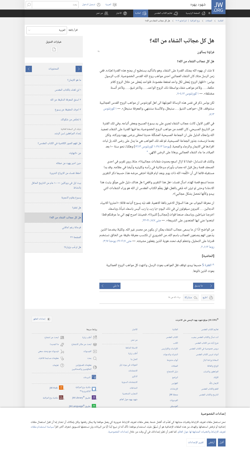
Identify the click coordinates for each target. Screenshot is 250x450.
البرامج (175, 377)
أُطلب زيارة (132, 353)
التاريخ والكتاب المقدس (208, 395)
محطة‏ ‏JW (173, 395)
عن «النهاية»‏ (75, 153)
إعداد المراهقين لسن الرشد (53, 131)
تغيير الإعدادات (195, 442)
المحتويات (53, 68)
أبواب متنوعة (172, 360)
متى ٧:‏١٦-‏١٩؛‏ (124, 241)
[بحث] (55, 4)
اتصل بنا (134, 359)
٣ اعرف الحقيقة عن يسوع (68, 109)
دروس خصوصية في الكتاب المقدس (203, 349)
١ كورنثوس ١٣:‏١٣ (145, 147)
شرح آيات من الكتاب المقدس (206, 343)
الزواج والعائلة (212, 366)
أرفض (211, 442)
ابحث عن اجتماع (54, 337)
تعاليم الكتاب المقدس (209, 330)
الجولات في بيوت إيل (128, 365)
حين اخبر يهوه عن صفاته (68, 163)
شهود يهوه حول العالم (128, 400)
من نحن (134, 340)
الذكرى (134, 376)
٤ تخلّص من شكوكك (71, 119)
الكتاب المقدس (172, 337)
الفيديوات (174, 400)
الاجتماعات (132, 371)
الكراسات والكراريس (169, 349)
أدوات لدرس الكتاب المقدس (207, 355)
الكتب (175, 343)
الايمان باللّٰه (213, 383)
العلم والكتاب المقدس (209, 389)
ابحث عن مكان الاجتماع (84, 344)
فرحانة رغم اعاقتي (71, 227)
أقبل (222, 442)
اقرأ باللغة (73, 30)
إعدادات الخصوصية (118, 432)
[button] (166, 13)
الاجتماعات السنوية (129, 382)
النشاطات (133, 388)
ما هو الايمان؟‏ (74, 80)
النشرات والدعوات (170, 355)
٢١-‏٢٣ (146, 220)
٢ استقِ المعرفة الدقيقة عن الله (65, 100)
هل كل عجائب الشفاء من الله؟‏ (65, 217)
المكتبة (220, 21)
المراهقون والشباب (210, 372)
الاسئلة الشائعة (131, 348)
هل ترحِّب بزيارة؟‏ (72, 247)
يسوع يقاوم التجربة (71, 197)
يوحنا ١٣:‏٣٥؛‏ (163, 147)
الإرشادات (174, 389)
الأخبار (134, 330)
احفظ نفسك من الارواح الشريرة (65, 173)
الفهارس (174, 383)
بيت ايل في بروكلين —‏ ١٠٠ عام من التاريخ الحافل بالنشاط (56, 185)
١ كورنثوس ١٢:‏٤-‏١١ (188, 94)
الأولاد (216, 377)
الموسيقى (174, 406)
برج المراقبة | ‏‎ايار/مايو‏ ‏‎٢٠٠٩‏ (188, 21)
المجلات (208, 21)
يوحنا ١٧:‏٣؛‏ (110, 241)
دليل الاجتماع (172, 372)
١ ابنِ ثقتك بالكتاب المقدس (68, 90)
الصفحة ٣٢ (75, 237)
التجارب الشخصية (129, 394)
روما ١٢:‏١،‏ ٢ (207, 247)
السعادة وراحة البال (210, 360)
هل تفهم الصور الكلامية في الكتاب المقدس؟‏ (59, 143)
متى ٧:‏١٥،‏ (155, 220)
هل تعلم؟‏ (76, 207)
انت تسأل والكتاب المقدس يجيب (204, 337)
